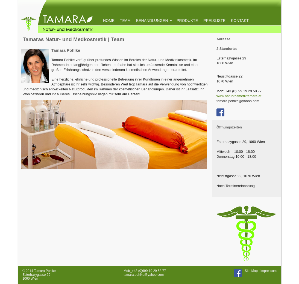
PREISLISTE (214, 20)
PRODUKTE (187, 20)
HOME (109, 20)
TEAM (125, 20)
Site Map (251, 271)
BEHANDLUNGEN (153, 20)
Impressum (268, 271)
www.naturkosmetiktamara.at (238, 96)
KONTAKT (240, 20)
